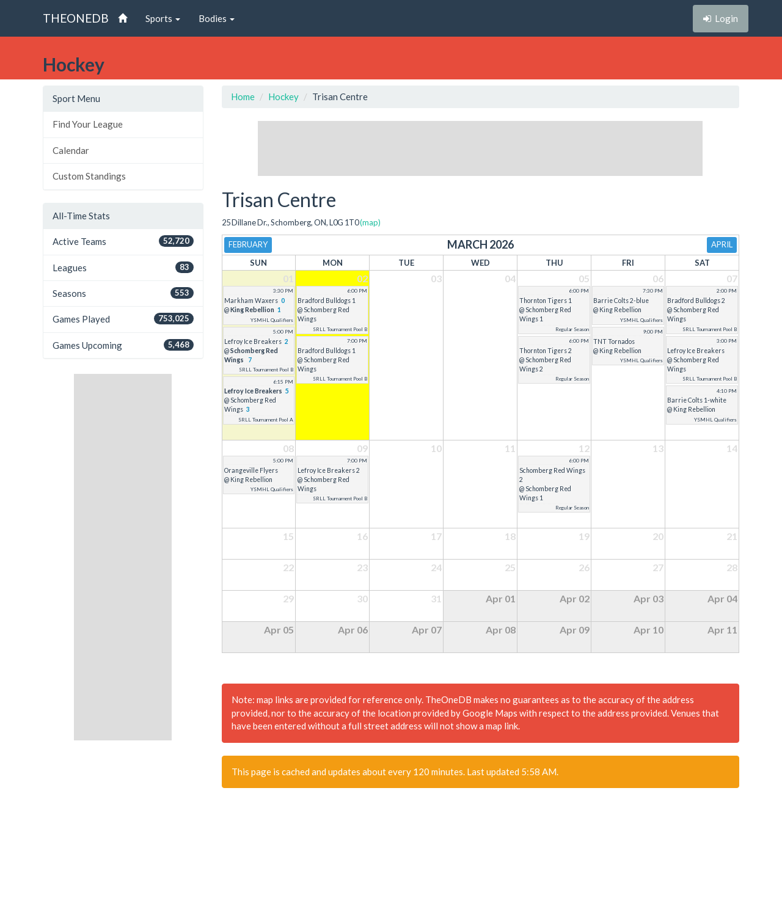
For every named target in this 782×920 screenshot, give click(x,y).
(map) (370, 222)
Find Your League (88, 124)
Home (243, 96)
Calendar (71, 150)
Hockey (283, 96)
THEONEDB (76, 18)
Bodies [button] (217, 18)
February (248, 244)
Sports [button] (162, 18)
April (722, 244)
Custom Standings (89, 175)
